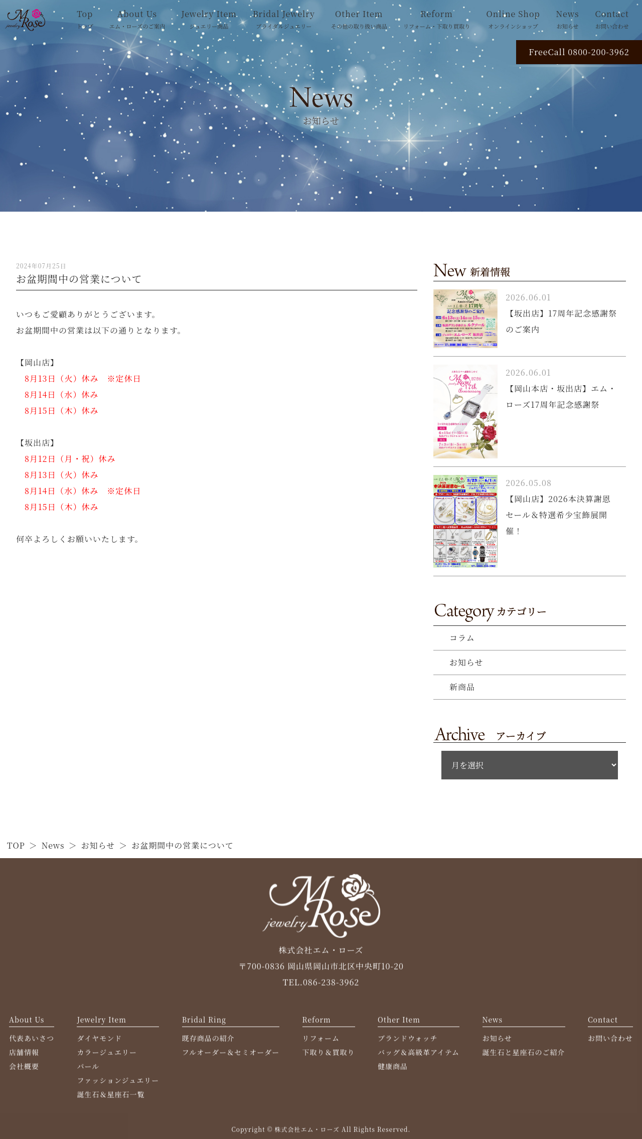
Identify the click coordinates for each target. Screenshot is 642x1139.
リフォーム (321, 1041)
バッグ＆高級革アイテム (418, 1055)
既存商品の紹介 (208, 1041)
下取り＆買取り (328, 1055)
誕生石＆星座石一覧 (110, 1097)
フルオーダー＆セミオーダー (230, 1055)
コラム (462, 637)
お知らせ (466, 662)
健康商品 (393, 1069)
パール (88, 1069)
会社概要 (24, 1069)
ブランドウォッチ (407, 1041)
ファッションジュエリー (118, 1083)
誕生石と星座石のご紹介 (524, 1055)
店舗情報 (24, 1055)
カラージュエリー (106, 1055)
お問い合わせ (610, 1041)
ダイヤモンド (99, 1041)
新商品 (462, 687)
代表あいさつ (31, 1041)
